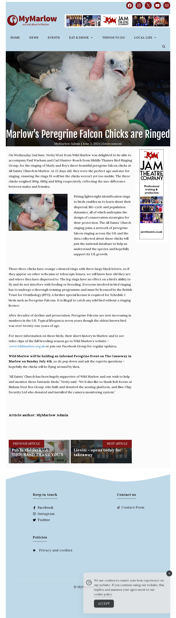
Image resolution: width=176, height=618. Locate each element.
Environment (112, 144)
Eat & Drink (83, 37)
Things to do (113, 37)
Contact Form (132, 507)
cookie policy (103, 597)
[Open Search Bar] (163, 46)
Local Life (147, 37)
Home (15, 37)
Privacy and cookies (55, 550)
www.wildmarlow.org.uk (27, 346)
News (33, 37)
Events (54, 37)
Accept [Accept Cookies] (104, 606)
